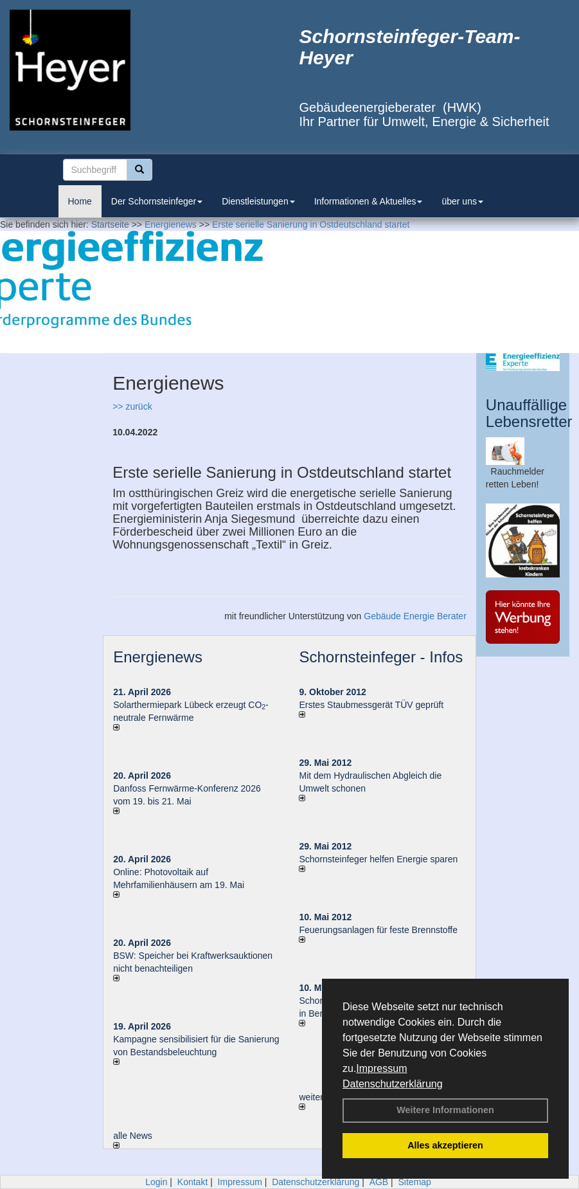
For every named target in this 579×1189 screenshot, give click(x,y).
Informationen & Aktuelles (368, 201)
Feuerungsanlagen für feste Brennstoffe (378, 930)
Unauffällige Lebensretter (529, 413)
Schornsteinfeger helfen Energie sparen (378, 859)
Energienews (157, 657)
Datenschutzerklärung (393, 1083)
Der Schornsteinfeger (156, 201)
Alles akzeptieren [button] (445, 1145)
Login (156, 1182)
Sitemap (414, 1182)
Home (80, 201)
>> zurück (132, 406)
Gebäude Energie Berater (415, 616)
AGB (379, 1182)
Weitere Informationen (445, 1110)
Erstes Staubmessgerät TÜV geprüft (371, 705)
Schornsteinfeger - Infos (381, 657)
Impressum (381, 1068)
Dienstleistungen (258, 201)
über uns (462, 201)
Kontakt (192, 1182)
